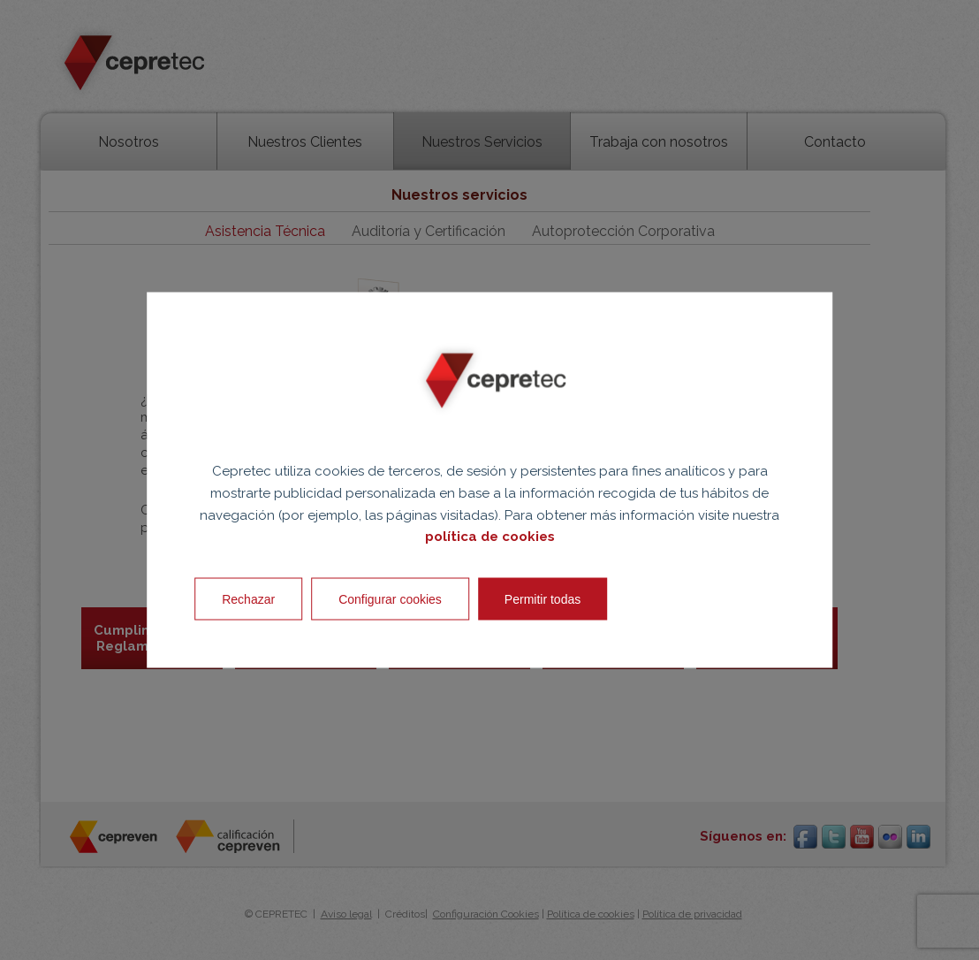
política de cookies (490, 537)
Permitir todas (543, 599)
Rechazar (248, 599)
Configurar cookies (390, 599)
